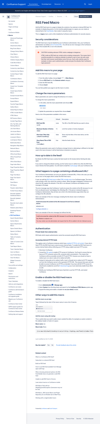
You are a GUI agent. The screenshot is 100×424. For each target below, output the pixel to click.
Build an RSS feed (40, 363)
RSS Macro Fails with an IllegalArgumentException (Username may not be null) (48, 387)
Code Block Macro (15, 62)
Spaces (10, 24)
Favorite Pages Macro (16, 104)
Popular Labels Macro (16, 188)
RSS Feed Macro (15, 215)
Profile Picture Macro (16, 191)
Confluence (44, 408)
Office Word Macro (15, 161)
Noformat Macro (15, 151)
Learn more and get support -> (76, 10)
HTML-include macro (66, 179)
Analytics (11, 271)
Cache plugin (73, 165)
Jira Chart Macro (15, 128)
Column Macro (14, 65)
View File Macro (15, 257)
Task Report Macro (15, 246)
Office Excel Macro (15, 154)
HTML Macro (14, 115)
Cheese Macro (14, 57)
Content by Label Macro (17, 68)
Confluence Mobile (13, 32)
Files (9, 29)
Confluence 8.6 (15, 16)
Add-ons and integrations (15, 284)
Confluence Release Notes (16, 311)
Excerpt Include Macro (16, 95)
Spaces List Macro (15, 231)
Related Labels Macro (16, 208)
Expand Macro (14, 101)
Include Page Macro (16, 121)
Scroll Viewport (53, 408)
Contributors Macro (16, 78)
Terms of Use (70, 418)
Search (85, 4)
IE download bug (64, 266)
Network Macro (14, 148)
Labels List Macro (15, 134)
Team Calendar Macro (16, 249)
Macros (10, 35)
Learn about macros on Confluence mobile (47, 382)
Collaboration (12, 268)
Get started (11, 21)
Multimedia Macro (15, 143)
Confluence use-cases (14, 287)
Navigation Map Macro (17, 145)
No (52, 345)
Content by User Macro (17, 71)
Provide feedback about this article (66, 345)
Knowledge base (46, 4)
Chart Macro (14, 54)
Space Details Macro (16, 228)
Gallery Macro (14, 107)
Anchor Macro (14, 43)
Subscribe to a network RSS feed (44, 360)
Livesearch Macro (15, 137)
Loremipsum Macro (16, 140)
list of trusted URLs (56, 45)
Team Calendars (13, 281)
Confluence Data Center (15, 304)
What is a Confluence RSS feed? (44, 357)
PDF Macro (13, 185)
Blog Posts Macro (15, 48)
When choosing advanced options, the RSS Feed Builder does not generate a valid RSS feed (47, 374)
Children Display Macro (17, 60)
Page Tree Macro (15, 175)
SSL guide (49, 252)
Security (78, 418)
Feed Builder (50, 31)
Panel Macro (14, 182)
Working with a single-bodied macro (45, 398)
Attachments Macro (16, 45)
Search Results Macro (16, 218)
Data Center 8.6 (86, 16)
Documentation (33, 4)
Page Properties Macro (17, 167)
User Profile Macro (15, 255)
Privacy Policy (60, 418)
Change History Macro (16, 51)
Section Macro (14, 221)
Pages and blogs (13, 27)
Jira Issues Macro (15, 131)
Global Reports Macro (16, 110)
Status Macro (14, 234)
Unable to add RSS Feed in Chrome (45, 379)
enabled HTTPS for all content (75, 243)
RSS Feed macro (51, 179)
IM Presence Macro (16, 118)
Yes (48, 345)
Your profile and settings (15, 265)
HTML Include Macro (16, 112)
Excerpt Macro (14, 98)
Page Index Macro (15, 164)
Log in (90, 4)
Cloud (76, 16)
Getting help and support (15, 314)
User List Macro (14, 252)
